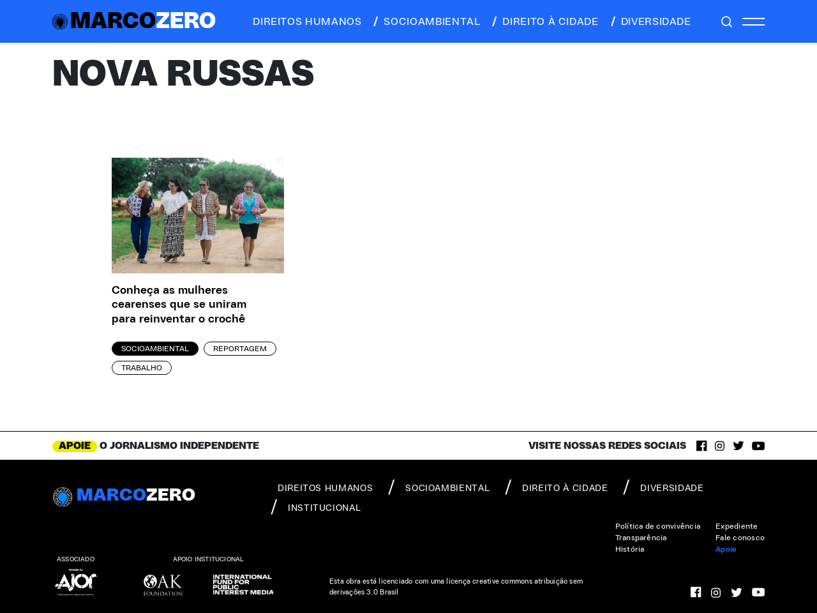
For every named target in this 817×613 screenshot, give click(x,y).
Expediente (737, 526)
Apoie (726, 549)
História (630, 549)
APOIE (75, 446)
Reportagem (240, 348)
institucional (316, 507)
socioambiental (425, 22)
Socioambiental (155, 348)
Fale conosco (740, 537)
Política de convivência (658, 526)
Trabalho (141, 368)
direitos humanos (303, 22)
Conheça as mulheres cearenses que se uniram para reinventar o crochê (179, 305)
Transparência (641, 537)
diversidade (650, 22)
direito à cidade (544, 22)
